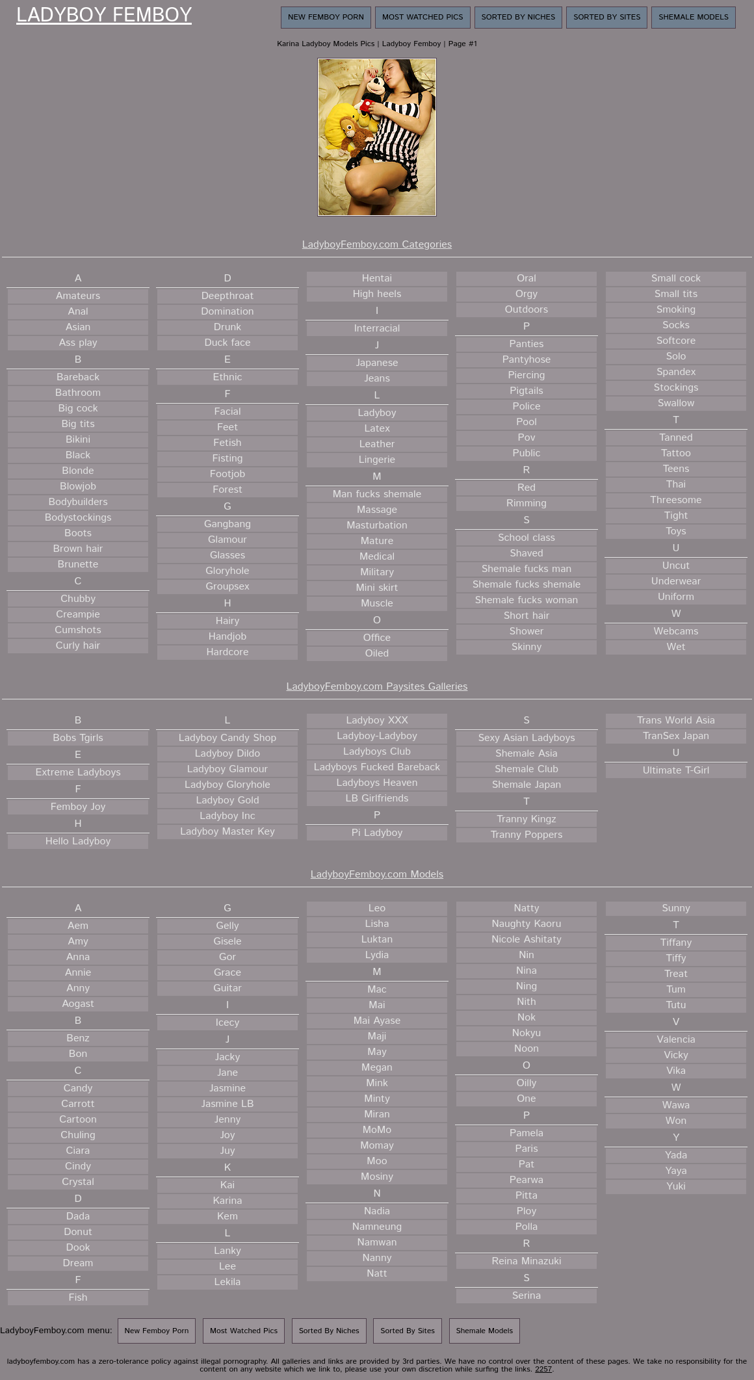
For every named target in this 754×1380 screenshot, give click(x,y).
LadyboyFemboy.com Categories (377, 244)
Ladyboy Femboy (104, 16)
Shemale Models (693, 17)
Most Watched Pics (422, 17)
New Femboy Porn (326, 17)
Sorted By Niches (519, 17)
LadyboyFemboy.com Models (377, 874)
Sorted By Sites (606, 17)
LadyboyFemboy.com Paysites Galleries (377, 686)
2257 (543, 1369)
